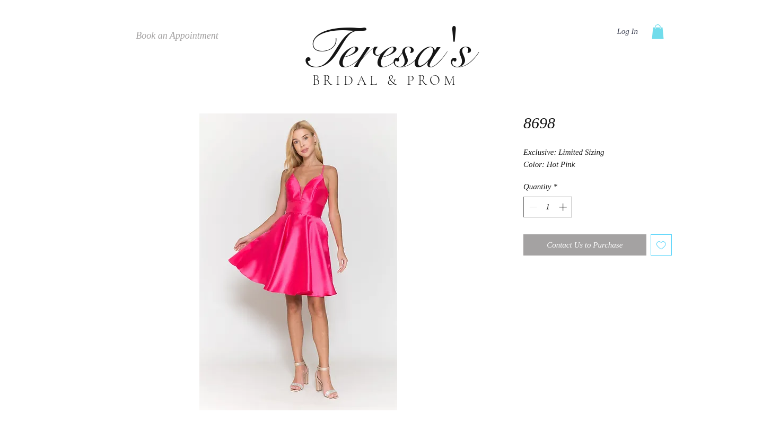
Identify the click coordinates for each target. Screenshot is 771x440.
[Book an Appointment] (177, 36)
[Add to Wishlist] (661, 245)
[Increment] (564, 207)
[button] (658, 31)
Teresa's (385, 50)
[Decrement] (532, 207)
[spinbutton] (548, 207)
